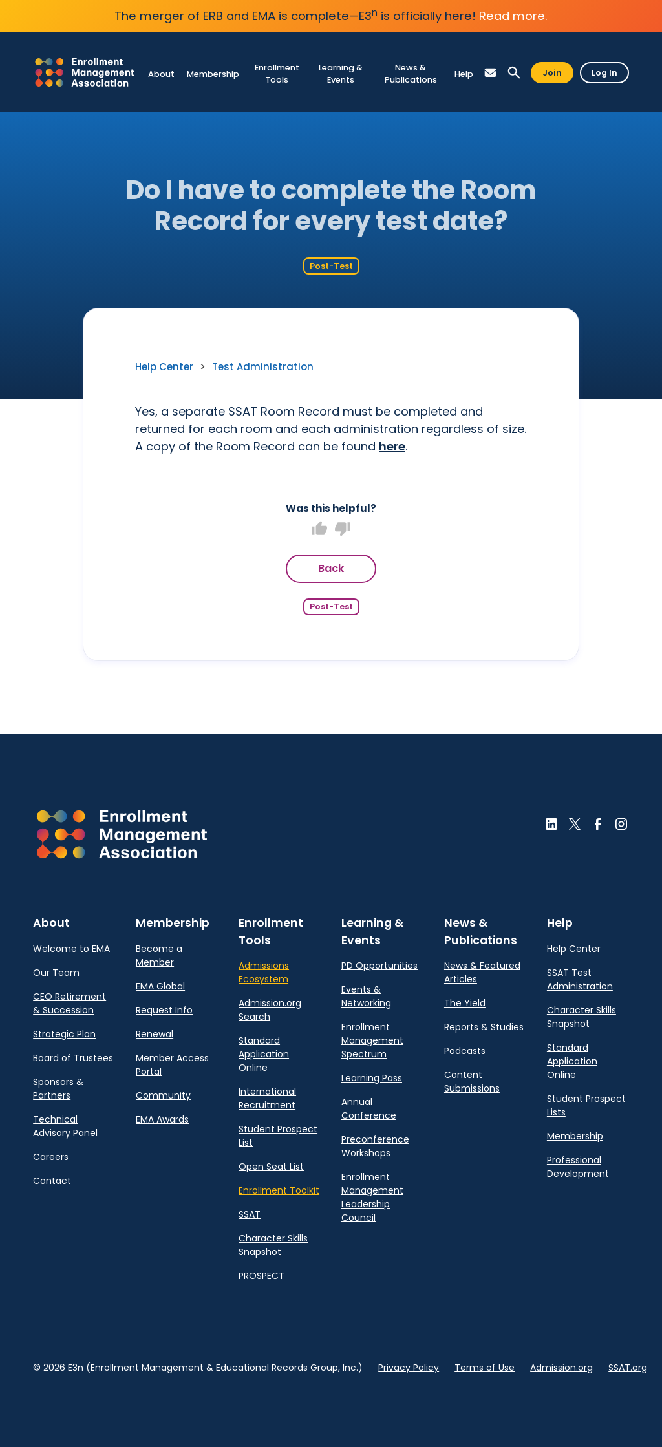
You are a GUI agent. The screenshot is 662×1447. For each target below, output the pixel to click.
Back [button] (331, 568)
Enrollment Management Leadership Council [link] (372, 1197)
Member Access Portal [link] (172, 1064)
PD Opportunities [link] (379, 965)
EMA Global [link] (160, 986)
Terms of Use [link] (484, 1367)
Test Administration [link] (263, 367)
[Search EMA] (514, 73)
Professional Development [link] (578, 1167)
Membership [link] (575, 1136)
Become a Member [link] (159, 955)
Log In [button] (604, 72)
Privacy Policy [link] (408, 1367)
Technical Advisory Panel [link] (65, 1126)
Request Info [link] (164, 1010)
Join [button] (552, 72)
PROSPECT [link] (261, 1275)
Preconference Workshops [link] (375, 1146)
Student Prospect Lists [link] (586, 1105)
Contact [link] (52, 1180)
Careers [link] (51, 1156)
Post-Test (331, 265)
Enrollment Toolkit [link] (279, 1190)
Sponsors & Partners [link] (58, 1088)
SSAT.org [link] (627, 1367)
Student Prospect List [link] (278, 1136)
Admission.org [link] (561, 1367)
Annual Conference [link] (368, 1108)
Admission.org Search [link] (270, 1010)
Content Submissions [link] (472, 1081)
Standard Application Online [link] (264, 1054)
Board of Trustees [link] (73, 1057)
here (392, 446)
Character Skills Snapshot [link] (273, 1245)
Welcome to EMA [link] (71, 948)
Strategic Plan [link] (64, 1034)
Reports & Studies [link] (484, 1026)
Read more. (513, 16)
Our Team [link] (56, 972)
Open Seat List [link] (271, 1166)
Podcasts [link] (465, 1050)
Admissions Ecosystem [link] (264, 972)
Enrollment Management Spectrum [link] (372, 1040)
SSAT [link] (250, 1214)
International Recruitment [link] (267, 1098)
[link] (84, 72)
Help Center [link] (164, 367)
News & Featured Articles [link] (482, 972)
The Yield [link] (465, 1003)
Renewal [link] (154, 1034)
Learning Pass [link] (371, 1078)
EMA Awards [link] (162, 1119)
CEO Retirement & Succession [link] (69, 1003)
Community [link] (163, 1095)
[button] (490, 73)
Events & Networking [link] (366, 996)
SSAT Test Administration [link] (580, 979)
